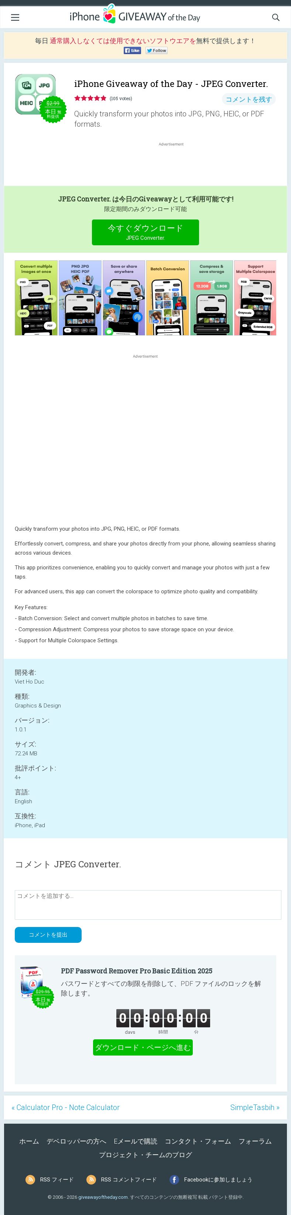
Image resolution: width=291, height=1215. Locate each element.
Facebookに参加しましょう (218, 1179)
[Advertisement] (175, 165)
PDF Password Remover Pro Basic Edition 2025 (136, 970)
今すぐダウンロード (145, 233)
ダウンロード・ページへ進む (143, 1047)
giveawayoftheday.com (103, 1197)
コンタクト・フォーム (198, 1141)
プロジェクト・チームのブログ (145, 1155)
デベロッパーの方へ (76, 1141)
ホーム (29, 1141)
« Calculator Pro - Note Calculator (65, 1107)
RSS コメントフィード (129, 1179)
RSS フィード (57, 1179)
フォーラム (255, 1141)
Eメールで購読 (135, 1141)
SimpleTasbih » (255, 1107)
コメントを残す (249, 99)
